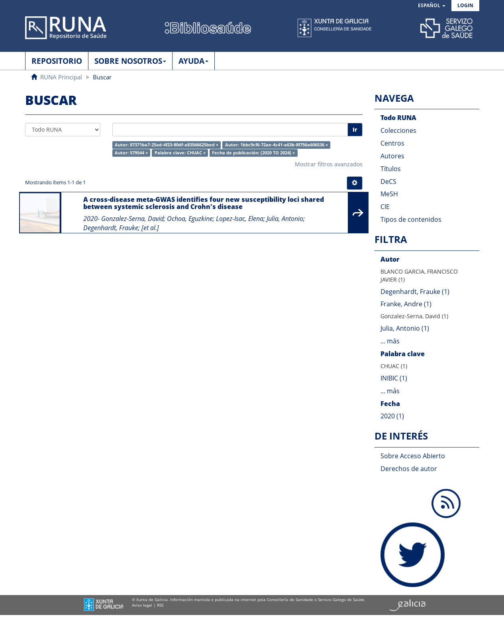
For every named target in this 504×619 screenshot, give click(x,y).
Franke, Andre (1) (405, 304)
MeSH (389, 193)
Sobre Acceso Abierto (412, 455)
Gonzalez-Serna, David (132, 218)
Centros (392, 143)
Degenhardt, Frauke (110, 227)
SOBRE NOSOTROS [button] (130, 61)
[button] (431, 6)
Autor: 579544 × (131, 153)
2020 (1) (392, 416)
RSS (160, 605)
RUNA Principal (61, 77)
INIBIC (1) (393, 378)
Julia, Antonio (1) (404, 328)
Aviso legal (142, 605)
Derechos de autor (408, 468)
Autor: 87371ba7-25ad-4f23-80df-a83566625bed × (166, 145)
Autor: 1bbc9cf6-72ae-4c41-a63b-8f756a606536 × (276, 145)
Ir (355, 129)
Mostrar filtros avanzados (329, 164)
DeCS (388, 181)
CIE (385, 206)
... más (390, 341)
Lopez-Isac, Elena (239, 218)
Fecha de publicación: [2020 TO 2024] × (253, 153)
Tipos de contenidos (410, 219)
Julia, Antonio (285, 218)
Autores (392, 156)
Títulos (390, 168)
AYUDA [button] (193, 61)
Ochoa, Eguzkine (190, 218)
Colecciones (398, 130)
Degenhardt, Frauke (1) (414, 291)
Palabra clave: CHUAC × (180, 153)
